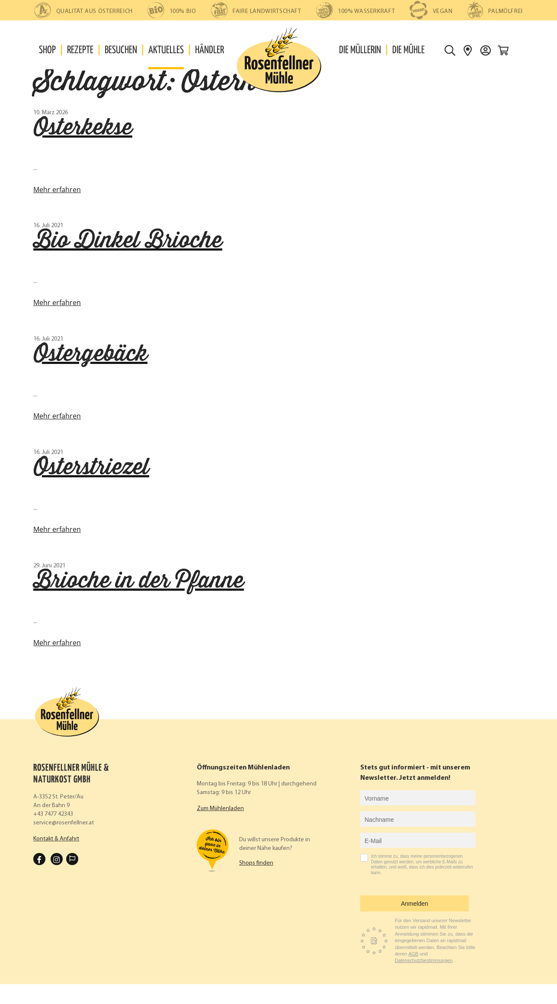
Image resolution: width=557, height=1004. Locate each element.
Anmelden (414, 903)
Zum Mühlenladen (220, 808)
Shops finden (256, 863)
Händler (209, 50)
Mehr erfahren (57, 189)
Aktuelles (166, 50)
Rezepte (80, 50)
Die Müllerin (360, 50)
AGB (413, 953)
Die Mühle (408, 50)
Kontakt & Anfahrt (56, 839)
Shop (47, 50)
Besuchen (121, 50)
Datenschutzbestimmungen (423, 960)
